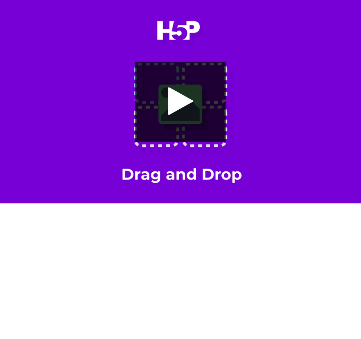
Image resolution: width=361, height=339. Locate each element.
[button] (180, 102)
